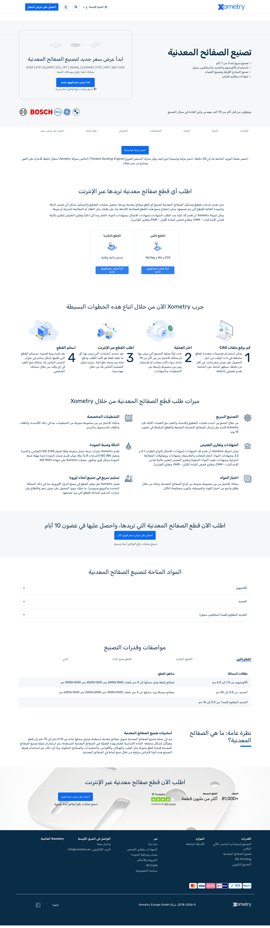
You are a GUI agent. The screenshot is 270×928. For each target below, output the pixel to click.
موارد (203, 18)
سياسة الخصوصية (147, 873)
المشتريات (217, 18)
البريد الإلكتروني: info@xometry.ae (89, 852)
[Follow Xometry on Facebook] (38, 908)
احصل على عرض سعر (52, 132)
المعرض (123, 132)
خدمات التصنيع (236, 18)
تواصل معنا (166, 18)
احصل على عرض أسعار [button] (41, 7)
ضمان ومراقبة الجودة (144, 857)
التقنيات (244, 132)
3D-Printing (243, 861)
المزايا (215, 132)
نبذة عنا (153, 846)
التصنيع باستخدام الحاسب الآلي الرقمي (232, 849)
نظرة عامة (91, 132)
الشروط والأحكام (147, 862)
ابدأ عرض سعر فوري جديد (75, 83)
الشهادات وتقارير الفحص (142, 852)
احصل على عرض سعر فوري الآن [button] (135, 538)
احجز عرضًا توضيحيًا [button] (135, 151)
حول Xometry (186, 18)
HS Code (152, 868)
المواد (186, 132)
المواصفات (155, 132)
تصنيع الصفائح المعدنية (237, 856)
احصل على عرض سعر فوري (75, 799)
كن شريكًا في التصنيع (143, 18)
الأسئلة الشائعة (195, 846)
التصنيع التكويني (241, 867)
